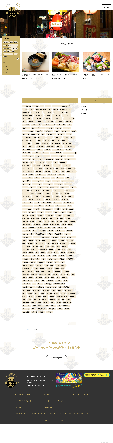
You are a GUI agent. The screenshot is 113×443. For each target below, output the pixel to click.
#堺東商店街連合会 (41, 234)
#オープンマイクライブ (49, 125)
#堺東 (31, 234)
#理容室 (36, 268)
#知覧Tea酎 (66, 271)
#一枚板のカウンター (46, 209)
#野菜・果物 (36, 299)
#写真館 (47, 221)
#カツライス (58, 137)
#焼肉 (62, 262)
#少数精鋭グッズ (64, 243)
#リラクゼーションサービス (36, 199)
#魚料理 (53, 305)
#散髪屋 (31, 252)
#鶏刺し (60, 309)
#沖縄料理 (69, 256)
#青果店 (33, 302)
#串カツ (63, 212)
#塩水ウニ (67, 234)
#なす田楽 (58, 171)
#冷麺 (52, 221)
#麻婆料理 (34, 312)
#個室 (61, 218)
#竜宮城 (63, 274)
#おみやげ (58, 128)
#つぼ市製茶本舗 (62, 165)
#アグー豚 (47, 115)
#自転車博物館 (36, 290)
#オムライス (67, 128)
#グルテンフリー (67, 143)
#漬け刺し (25, 262)
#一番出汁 (57, 209)
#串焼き (70, 212)
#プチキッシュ (58, 184)
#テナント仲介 (48, 168)
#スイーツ (53, 156)
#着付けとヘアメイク (28, 271)
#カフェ (72, 137)
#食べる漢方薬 (67, 302)
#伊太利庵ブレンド (68, 215)
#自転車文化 (46, 290)
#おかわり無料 (61, 125)
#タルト (24, 165)
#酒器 (23, 299)
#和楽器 (24, 228)
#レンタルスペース (27, 206)
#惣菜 (52, 246)
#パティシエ (72, 174)
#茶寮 (23, 293)
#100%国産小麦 (26, 106)
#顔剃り (59, 302)
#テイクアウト (26, 168)
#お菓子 (74, 131)
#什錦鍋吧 (58, 215)
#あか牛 (68, 112)
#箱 (68, 274)
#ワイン (69, 206)
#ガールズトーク (51, 134)
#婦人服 (38, 240)
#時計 (34, 256)
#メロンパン (36, 196)
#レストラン (65, 199)
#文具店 (50, 252)
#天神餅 (31, 240)
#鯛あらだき (25, 309)
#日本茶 (56, 252)
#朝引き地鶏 (41, 256)
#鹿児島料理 (25, 312)
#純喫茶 (31, 277)
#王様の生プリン (26, 268)
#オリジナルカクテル (28, 131)
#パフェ (37, 178)
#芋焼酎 (53, 290)
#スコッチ (61, 156)
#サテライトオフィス (58, 149)
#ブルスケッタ (54, 187)
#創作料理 (72, 221)
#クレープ (31, 146)
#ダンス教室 (32, 165)
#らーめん (56, 196)
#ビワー (48, 181)
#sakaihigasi (25, 112)
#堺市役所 (69, 231)
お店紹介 (46, 394)
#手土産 (51, 249)
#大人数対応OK (45, 237)
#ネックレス (67, 171)
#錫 (59, 299)
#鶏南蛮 (67, 309)
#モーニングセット (46, 196)
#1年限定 (35, 106)
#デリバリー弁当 (59, 168)
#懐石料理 (64, 246)
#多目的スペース (26, 237)
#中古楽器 (40, 212)
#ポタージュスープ (59, 190)
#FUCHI (31, 109)
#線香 (58, 277)
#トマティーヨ (70, 168)
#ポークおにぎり (35, 190)
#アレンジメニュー (69, 118)
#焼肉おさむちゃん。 (28, 265)
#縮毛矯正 (64, 277)
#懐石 (58, 246)
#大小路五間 (55, 237)
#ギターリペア (56, 140)
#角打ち (24, 296)
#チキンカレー (42, 165)
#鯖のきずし (66, 305)
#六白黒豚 (25, 221)
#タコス (70, 162)
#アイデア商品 (47, 112)
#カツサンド (41, 137)
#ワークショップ (60, 206)
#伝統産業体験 (35, 218)
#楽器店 (54, 256)
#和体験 (70, 224)
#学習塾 (54, 240)
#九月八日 (25, 215)
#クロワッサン (40, 146)
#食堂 (34, 305)
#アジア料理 (47, 118)
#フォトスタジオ (37, 184)
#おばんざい (25, 128)
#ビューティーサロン (38, 181)
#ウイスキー (69, 121)
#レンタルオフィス (69, 203)
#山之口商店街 (26, 246)
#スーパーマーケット (42, 156)
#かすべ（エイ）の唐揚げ (29, 137)
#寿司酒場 (55, 243)
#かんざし (47, 140)
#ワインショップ (26, 209)
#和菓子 (40, 228)
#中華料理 (56, 212)
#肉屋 (34, 284)
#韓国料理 (46, 302)
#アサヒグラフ (66, 115)
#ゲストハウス (50, 146)
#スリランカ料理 (66, 159)
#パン (52, 178)
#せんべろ (46, 162)
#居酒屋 (73, 243)
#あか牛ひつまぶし (27, 115)
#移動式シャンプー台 (44, 274)
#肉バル (65, 281)
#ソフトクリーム (61, 162)
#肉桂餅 (40, 284)
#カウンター (61, 134)
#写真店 (32, 221)
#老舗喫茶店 (50, 281)
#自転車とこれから (51, 287)
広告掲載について (51, 413)
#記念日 (31, 296)
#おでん (69, 125)
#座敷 (47, 246)
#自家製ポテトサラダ (58, 284)
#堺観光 (50, 234)
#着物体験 (57, 271)
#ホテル (39, 193)
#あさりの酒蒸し (26, 118)
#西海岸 (56, 293)
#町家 (62, 268)
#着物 (37, 271)
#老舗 (42, 281)
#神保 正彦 (34, 274)
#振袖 (69, 249)
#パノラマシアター (27, 178)
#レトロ (37, 203)
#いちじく (40, 121)
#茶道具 (30, 293)
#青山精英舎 (25, 302)
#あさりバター (37, 118)
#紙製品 (47, 277)
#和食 (53, 228)
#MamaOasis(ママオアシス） (43, 109)
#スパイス (34, 159)
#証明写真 (38, 296)
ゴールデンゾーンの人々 (80, 394)
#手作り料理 (43, 249)
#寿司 (48, 243)
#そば (52, 162)
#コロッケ (47, 149)
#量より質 (44, 299)
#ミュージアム (26, 196)
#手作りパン (34, 249)
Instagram (57, 358)
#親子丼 (63, 293)
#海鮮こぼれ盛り (52, 259)
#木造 (48, 256)
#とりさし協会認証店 (39, 171)
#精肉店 (24, 277)
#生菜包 (57, 268)
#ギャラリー (36, 143)
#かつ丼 (66, 137)
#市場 (41, 246)
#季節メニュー (46, 240)
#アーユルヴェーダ (36, 112)
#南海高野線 (37, 224)
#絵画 (52, 277)
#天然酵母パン (71, 237)
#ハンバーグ (60, 178)
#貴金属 (52, 296)
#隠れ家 (68, 299)
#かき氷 (69, 134)
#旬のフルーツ (26, 256)
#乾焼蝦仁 (32, 215)
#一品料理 (36, 209)
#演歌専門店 (70, 259)
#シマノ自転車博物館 (55, 153)
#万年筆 (65, 209)
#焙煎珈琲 (32, 262)
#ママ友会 (55, 193)
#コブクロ (39, 149)
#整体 (37, 252)
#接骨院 (24, 252)
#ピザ (67, 178)
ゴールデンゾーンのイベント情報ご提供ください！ (75, 413)
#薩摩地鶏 (49, 293)
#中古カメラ (32, 212)
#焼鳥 (46, 265)
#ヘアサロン (25, 190)
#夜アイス (36, 237)
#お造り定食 (25, 134)
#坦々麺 (35, 231)
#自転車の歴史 (26, 290)
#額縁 (52, 302)
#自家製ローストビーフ (28, 287)
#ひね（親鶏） (26, 181)
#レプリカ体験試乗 (46, 203)
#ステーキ (68, 156)
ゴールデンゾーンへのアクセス (53, 401)
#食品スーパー (26, 305)
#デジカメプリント (37, 168)
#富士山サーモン (40, 243)
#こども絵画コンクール (28, 149)
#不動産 (24, 212)
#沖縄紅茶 (25, 259)
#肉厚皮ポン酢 (26, 284)
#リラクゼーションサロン (52, 199)
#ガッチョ (49, 137)
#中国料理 (48, 212)
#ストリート (25, 159)
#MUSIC (55, 109)
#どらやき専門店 (26, 171)
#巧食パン (35, 246)
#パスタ (42, 174)
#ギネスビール (26, 143)
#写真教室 (39, 221)
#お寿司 (57, 131)
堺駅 (84, 113)
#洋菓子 (43, 259)
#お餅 (42, 134)
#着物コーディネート (46, 271)
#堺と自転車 (42, 231)
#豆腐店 (45, 296)
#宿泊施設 (30, 243)
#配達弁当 (72, 296)
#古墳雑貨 (45, 224)
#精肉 (73, 274)
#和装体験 (47, 228)
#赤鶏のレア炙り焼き (62, 296)
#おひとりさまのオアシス (38, 128)
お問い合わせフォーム (21, 413)
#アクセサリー (56, 115)
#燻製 (51, 265)
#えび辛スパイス (35, 125)
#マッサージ (47, 193)
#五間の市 (40, 215)
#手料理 (58, 249)
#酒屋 (29, 299)
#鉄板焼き (52, 299)
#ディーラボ (72, 165)
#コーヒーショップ (70, 146)
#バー (74, 171)
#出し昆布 (59, 221)
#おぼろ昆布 (50, 128)
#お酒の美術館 (35, 134)
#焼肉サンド (39, 265)
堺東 (84, 106)
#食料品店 (40, 305)
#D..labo (24, 109)
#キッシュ (65, 140)
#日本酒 (63, 252)
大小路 (85, 110)
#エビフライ (25, 125)
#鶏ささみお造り (42, 309)
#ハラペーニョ (45, 178)
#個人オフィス (54, 218)
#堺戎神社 (25, 234)
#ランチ (24, 199)
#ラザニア (70, 196)
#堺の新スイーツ (60, 231)
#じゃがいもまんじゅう (28, 156)
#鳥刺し (33, 309)
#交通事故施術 (49, 215)
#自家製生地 (40, 287)
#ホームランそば (47, 190)
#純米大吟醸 (39, 277)
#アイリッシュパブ (59, 112)
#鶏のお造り (52, 309)
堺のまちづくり (49, 407)
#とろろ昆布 (50, 171)
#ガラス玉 (32, 140)
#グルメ (24, 146)
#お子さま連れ (48, 131)
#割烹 (65, 221)
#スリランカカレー (54, 159)
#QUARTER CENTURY (65, 109)
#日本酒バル (70, 252)
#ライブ (64, 196)
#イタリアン (32, 121)
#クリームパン (45, 143)
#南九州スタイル (26, 224)
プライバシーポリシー (37, 413)
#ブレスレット (64, 187)
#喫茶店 (60, 228)
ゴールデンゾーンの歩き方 (23, 401)
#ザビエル (68, 149)
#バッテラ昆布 (63, 174)
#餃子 (47, 305)
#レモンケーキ (57, 203)
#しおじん (45, 153)
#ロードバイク (50, 206)
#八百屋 (68, 218)
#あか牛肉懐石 (38, 115)
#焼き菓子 (49, 262)
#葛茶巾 (37, 293)
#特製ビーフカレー (61, 265)
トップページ (29, 329)
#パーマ (36, 174)
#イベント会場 (49, 121)
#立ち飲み (55, 274)
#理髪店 (42, 268)
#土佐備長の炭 (26, 231)
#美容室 (37, 281)
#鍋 (63, 299)
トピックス (18, 407)
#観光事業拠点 (71, 293)
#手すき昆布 (25, 249)
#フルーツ (32, 187)
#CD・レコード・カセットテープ (61, 106)
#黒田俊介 (49, 312)
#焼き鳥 (57, 262)
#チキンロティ (52, 165)
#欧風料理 (61, 256)
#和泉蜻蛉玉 (32, 228)
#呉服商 (64, 224)
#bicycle (48, 106)
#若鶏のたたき (68, 290)
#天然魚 (24, 240)
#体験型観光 (44, 218)
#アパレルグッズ (57, 118)
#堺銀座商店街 (58, 234)
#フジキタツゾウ (48, 184)
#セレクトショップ (36, 162)
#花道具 (60, 290)
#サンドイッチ (36, 153)
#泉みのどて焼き (34, 259)
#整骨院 (43, 252)
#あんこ (24, 121)
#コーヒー (59, 146)
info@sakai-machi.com (37, 385)
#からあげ (25, 140)
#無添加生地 (41, 262)
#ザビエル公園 (26, 153)
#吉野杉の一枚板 (54, 224)
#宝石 (23, 243)
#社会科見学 (25, 274)
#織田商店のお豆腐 (27, 281)
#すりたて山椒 (43, 159)
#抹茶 (63, 249)
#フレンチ (73, 187)
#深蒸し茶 (61, 259)
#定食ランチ (70, 240)
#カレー (40, 140)
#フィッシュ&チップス (67, 181)
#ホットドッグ (70, 190)
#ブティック (68, 184)
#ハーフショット (26, 174)
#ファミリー (56, 181)
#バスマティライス (52, 174)
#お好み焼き (39, 131)
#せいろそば (25, 162)
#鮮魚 (59, 305)
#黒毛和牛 (41, 312)
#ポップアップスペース (28, 193)
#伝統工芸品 (25, 218)
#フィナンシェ (26, 184)
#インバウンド (59, 121)
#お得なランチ (65, 131)
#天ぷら (63, 237)
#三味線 (71, 209)
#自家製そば (48, 284)
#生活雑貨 (49, 268)
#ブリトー (25, 187)
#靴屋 (39, 302)
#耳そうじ (58, 281)
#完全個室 (61, 240)
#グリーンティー (55, 143)
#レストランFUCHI (27, 203)
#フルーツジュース (43, 187)
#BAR (41, 106)
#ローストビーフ (39, 206)
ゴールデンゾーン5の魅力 (23, 394)
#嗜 (65, 228)
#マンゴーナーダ (64, 193)
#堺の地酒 (50, 231)
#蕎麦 (42, 293)
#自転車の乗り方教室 (63, 287)
